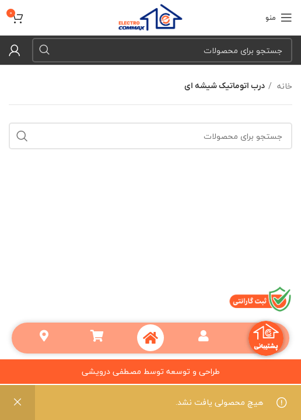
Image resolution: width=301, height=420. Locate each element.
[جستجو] (162, 50)
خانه (283, 86)
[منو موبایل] (279, 17)
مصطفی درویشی (111, 371)
